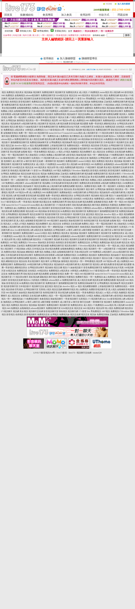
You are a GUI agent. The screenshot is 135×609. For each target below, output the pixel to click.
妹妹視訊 (108, 148)
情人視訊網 (115, 92)
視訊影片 (53, 117)
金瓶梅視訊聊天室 (22, 111)
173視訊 (72, 117)
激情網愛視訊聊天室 (19, 142)
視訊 (4, 92)
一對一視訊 (66, 105)
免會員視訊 (85, 227)
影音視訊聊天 (24, 101)
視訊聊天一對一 (52, 108)
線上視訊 (76, 105)
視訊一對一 (92, 155)
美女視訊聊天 (123, 117)
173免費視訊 (93, 92)
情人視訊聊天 (96, 105)
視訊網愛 (85, 105)
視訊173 (22, 127)
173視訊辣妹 (108, 105)
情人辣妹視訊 (31, 155)
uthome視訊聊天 (33, 95)
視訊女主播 (63, 117)
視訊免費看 (87, 202)
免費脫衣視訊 (26, 114)
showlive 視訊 (20, 145)
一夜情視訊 (85, 145)
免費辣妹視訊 (109, 120)
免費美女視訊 (100, 108)
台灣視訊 (49, 101)
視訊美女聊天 (25, 105)
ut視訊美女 (19, 130)
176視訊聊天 (78, 108)
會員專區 (48, 14)
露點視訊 (130, 133)
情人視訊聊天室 (41, 123)
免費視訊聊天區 (11, 105)
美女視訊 (19, 98)
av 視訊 (30, 145)
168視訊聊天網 (122, 120)
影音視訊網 (74, 123)
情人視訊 (104, 95)
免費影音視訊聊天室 (50, 148)
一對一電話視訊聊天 (15, 155)
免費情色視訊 (73, 145)
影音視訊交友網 (100, 136)
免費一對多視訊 (96, 123)
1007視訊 (101, 98)
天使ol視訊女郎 (38, 111)
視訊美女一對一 (33, 120)
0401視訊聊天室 (41, 133)
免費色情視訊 (60, 114)
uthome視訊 (6, 139)
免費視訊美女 (72, 92)
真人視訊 (64, 148)
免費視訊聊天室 (48, 95)
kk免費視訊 (109, 139)
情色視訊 (58, 98)
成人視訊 (83, 92)
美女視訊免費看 (9, 108)
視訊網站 (91, 111)
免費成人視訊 (38, 108)
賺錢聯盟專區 (89, 58)
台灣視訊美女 (92, 192)
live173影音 (62, 353)
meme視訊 (104, 92)
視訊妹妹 (111, 108)
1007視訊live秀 (65, 120)
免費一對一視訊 (25, 133)
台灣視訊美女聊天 (125, 123)
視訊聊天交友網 (31, 98)
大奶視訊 (120, 136)
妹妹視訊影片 (32, 127)
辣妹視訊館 (81, 155)
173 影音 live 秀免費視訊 (85, 98)
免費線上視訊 (7, 111)
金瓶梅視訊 (20, 95)
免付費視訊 (74, 136)
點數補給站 (26, 14)
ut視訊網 (15, 114)
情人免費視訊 (34, 148)
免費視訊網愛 (112, 114)
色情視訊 (14, 101)
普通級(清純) (60, 31)
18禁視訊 (29, 130)
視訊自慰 (73, 139)
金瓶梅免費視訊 (24, 108)
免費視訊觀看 (61, 139)
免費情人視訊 (88, 224)
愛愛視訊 (14, 136)
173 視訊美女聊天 (106, 133)
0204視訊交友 (62, 95)
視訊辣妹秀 (67, 142)
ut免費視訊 (39, 130)
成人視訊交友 (99, 152)
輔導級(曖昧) (43, 31)
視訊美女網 (50, 139)
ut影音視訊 (71, 155)
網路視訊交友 (101, 117)
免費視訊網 (114, 95)
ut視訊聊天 (64, 111)
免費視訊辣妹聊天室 (39, 142)
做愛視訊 (89, 108)
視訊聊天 (37, 92)
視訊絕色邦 (15, 123)
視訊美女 (19, 92)
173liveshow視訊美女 (41, 105)
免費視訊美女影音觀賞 (89, 183)
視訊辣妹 (28, 92)
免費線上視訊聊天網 (55, 155)
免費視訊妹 (58, 101)
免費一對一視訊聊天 (17, 117)
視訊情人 (123, 114)
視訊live (112, 136)
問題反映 (123, 14)
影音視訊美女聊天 (114, 111)
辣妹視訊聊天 (9, 158)
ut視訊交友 (84, 158)
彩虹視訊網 (120, 133)
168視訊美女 (88, 198)
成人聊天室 (18, 161)
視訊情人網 (54, 123)
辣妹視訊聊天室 (119, 148)
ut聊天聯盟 (86, 230)
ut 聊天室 (27, 161)
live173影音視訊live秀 (54, 130)
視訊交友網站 (84, 114)
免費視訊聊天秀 (103, 130)
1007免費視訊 (52, 111)
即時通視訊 (46, 120)
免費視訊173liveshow (115, 98)
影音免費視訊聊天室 (48, 127)
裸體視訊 (90, 117)
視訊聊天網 (68, 62)
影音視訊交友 (96, 139)
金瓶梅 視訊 (26, 152)
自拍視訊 (120, 127)
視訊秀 (55, 120)
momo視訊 (78, 133)
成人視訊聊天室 (90, 133)
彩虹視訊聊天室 (121, 139)
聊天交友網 (38, 161)
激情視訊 (21, 120)
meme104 (53, 133)
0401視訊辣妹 (83, 139)
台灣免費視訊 (55, 142)
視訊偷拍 (5, 127)
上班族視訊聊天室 (58, 145)
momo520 (68, 133)
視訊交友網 (69, 101)
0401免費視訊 (8, 95)
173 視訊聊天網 (47, 158)
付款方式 (104, 14)
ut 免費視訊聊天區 (20, 139)
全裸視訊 (110, 152)
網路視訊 (120, 108)
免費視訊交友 (37, 101)
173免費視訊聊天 (117, 155)
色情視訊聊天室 (91, 220)
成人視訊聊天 (86, 136)
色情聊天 (8, 161)
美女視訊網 (15, 152)
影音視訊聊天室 (46, 98)
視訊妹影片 (72, 114)
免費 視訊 (128, 108)
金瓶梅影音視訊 (10, 133)
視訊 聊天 (90, 189)
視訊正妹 (10, 145)
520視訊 (42, 155)
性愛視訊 (23, 136)
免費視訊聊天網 (120, 101)
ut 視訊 (59, 152)
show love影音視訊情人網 (66, 158)
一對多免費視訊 (39, 152)
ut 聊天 (114, 158)
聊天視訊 (6, 136)
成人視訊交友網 (36, 139)
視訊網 (11, 98)
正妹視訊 (108, 101)
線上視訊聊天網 (98, 114)
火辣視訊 (31, 117)
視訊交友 (73, 95)
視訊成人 (51, 152)
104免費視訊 (39, 114)
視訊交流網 (9, 148)
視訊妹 (87, 101)
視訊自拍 (112, 117)
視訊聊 (79, 130)
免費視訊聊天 (48, 92)
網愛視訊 (81, 117)
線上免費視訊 (62, 136)
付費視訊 (129, 136)
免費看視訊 (8, 130)
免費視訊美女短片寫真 (69, 127)
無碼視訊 (93, 158)
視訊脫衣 (49, 114)
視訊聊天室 (60, 92)
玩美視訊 (35, 158)
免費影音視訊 (90, 186)
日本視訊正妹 (127, 105)
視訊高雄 (95, 145)
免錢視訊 (75, 152)
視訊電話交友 (88, 130)
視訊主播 (14, 127)
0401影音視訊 (127, 92)
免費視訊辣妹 (97, 101)
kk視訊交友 (99, 127)
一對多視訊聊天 (23, 158)
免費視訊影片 (93, 211)
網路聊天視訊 (21, 148)
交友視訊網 (120, 152)
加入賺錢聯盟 (68, 58)
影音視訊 (5, 101)
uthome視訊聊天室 (77, 111)
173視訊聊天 (90, 167)
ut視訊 (117, 105)
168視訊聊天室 (87, 127)
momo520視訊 (84, 161)
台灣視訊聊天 (104, 158)
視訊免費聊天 (86, 152)
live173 (60, 133)
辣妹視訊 (129, 98)
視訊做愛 (88, 173)
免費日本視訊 (42, 117)
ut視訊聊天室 (66, 108)
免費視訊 (10, 92)
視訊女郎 (95, 95)
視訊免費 (64, 123)
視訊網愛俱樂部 (41, 145)
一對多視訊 (70, 130)
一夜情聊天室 (49, 161)
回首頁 (8, 14)
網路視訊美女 (110, 123)
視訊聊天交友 (122, 142)
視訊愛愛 (84, 123)
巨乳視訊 (104, 145)
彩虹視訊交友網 (118, 130)
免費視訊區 (110, 127)
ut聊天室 (122, 158)
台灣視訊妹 (11, 120)
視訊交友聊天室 (80, 142)
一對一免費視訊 (48, 136)
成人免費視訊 (79, 120)
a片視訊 (66, 152)
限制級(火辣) (26, 31)
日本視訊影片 (109, 142)
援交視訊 (90, 214)
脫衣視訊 (56, 105)
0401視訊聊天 (96, 148)
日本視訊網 (101, 111)
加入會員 (66, 14)
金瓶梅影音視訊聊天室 (79, 148)
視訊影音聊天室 (95, 142)
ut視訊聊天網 (27, 123)
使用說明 (85, 14)
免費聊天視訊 (34, 136)
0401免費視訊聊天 (94, 120)
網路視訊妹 (103, 155)
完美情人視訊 (86, 217)
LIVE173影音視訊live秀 (44, 353)
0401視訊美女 (84, 95)
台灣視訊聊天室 (116, 145)
